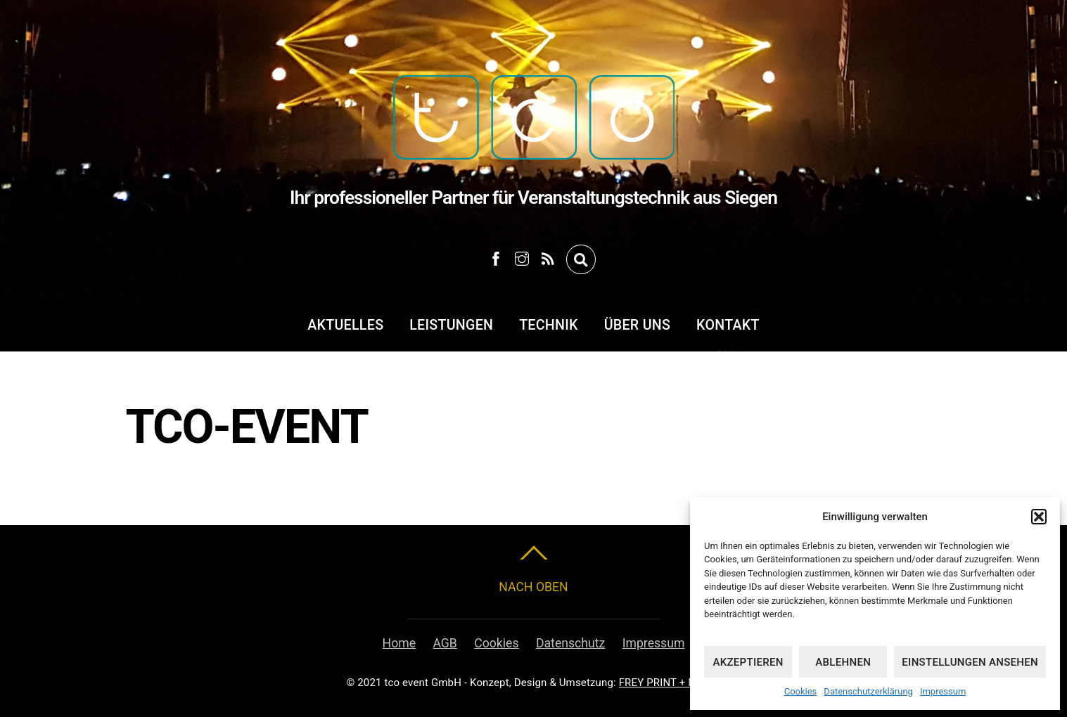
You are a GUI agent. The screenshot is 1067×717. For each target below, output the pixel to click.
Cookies (800, 691)
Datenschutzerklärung (868, 691)
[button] (1039, 517)
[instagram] (522, 256)
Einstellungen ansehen (970, 662)
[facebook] (496, 256)
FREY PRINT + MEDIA (670, 682)
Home (399, 643)
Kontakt (728, 325)
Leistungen (451, 325)
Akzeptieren (748, 662)
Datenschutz (570, 643)
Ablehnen (843, 662)
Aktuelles (345, 325)
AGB (444, 643)
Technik (548, 325)
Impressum (943, 691)
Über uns (637, 325)
